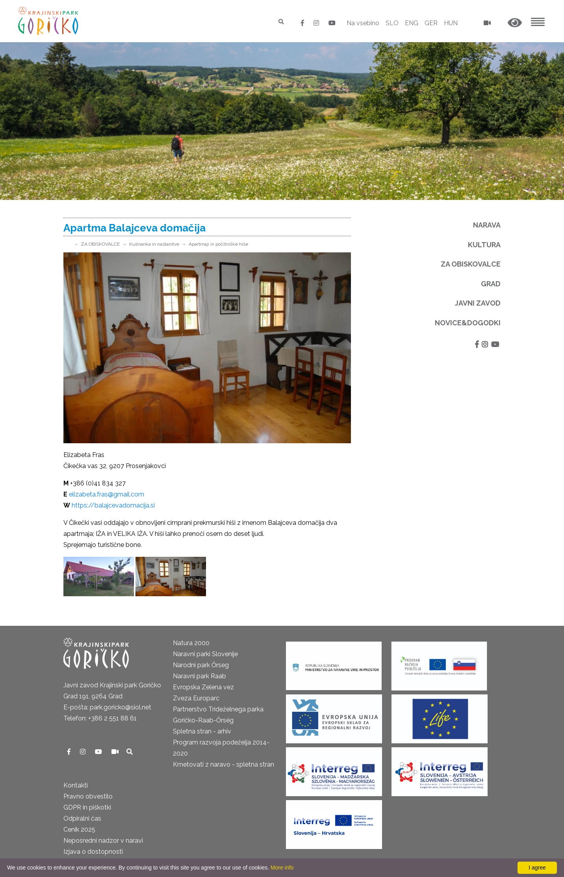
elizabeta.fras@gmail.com (106, 494)
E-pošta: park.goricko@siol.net (107, 707)
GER (431, 23)
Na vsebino (363, 23)
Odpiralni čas (82, 818)
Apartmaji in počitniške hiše (218, 244)
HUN (451, 23)
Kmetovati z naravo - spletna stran (223, 764)
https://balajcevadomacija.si (113, 505)
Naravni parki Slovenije (205, 654)
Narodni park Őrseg (201, 665)
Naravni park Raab (199, 676)
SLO (392, 23)
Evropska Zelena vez (203, 687)
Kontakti (75, 785)
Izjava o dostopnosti (93, 851)
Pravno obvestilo (88, 796)
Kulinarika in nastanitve (154, 244)
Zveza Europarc (196, 698)
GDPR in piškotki (87, 807)
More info (282, 867)
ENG (411, 23)
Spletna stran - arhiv (202, 731)
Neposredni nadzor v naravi (103, 840)
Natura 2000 (191, 643)
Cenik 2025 (79, 829)
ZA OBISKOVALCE (100, 244)
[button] (515, 23)
